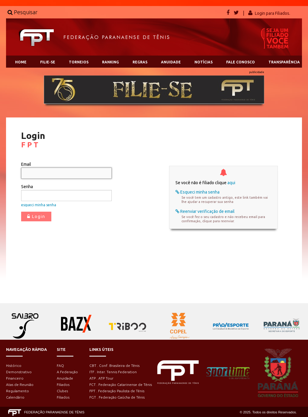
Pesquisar (22, 12)
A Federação (67, 372)
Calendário (15, 397)
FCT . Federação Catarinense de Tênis (120, 385)
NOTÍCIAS (203, 62)
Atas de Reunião (20, 385)
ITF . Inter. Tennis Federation (113, 372)
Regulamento (17, 391)
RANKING (110, 62)
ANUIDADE (171, 62)
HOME (21, 62)
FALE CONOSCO (240, 62)
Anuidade (65, 378)
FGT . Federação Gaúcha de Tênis (117, 397)
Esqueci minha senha (197, 192)
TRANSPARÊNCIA (284, 62)
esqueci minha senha (38, 205)
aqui (231, 182)
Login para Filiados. (272, 13)
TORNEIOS (78, 62)
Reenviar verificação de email (205, 211)
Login (36, 216)
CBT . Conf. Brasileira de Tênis (114, 365)
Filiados (63, 385)
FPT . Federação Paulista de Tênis (116, 391)
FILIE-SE (47, 62)
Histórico (13, 365)
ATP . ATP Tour (101, 378)
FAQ (60, 365)
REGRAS (140, 62)
